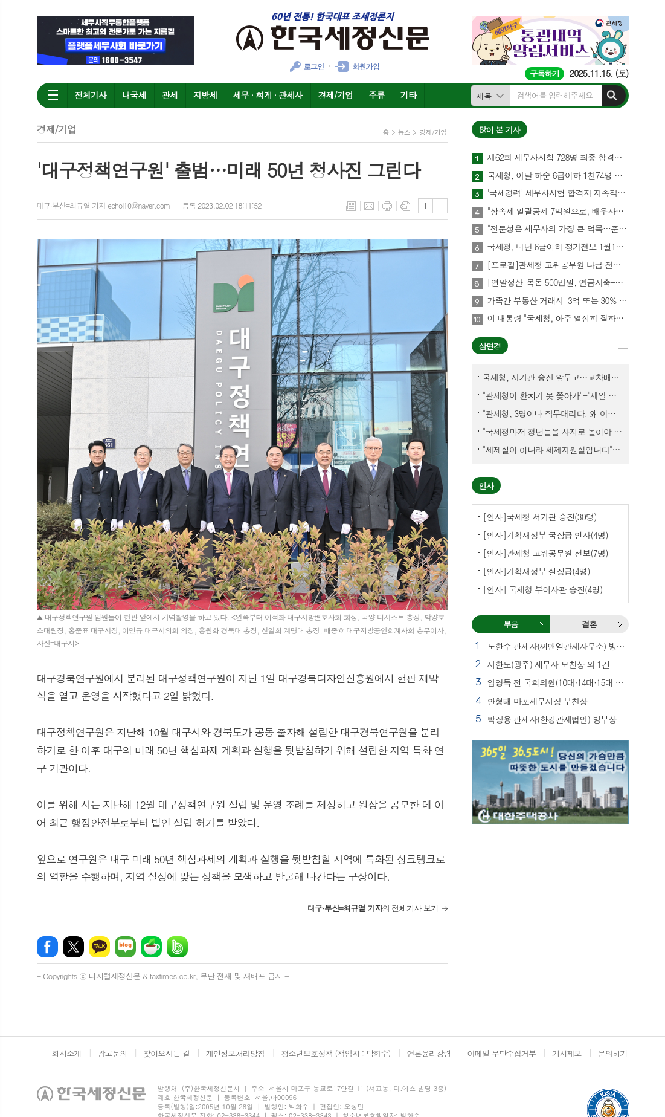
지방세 (205, 95)
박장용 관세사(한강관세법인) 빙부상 (552, 719)
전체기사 (91, 95)
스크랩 (405, 206)
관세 (170, 95)
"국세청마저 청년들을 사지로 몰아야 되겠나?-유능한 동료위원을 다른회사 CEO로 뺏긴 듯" (553, 432)
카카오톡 (99, 946)
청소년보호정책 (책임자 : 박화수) (335, 1053)
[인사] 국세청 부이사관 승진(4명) (543, 589)
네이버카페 (151, 946)
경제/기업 (335, 95)
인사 (486, 485)
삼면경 (490, 346)
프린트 (387, 206)
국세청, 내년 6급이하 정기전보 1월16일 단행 (558, 247)
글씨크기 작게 (440, 205)
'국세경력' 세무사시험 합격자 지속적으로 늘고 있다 (558, 193)
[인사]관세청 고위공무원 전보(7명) (545, 553)
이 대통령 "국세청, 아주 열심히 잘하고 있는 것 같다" (558, 318)
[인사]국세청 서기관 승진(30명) (540, 517)
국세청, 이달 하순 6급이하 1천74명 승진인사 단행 (558, 176)
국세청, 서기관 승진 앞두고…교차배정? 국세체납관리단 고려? (553, 377)
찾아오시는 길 (166, 1053)
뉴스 (404, 132)
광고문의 (112, 1053)
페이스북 (47, 946)
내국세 (134, 95)
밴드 (177, 946)
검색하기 (612, 95)
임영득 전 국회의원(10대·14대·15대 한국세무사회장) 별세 (558, 682)
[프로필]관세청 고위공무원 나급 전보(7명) (558, 265)
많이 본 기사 (499, 129)
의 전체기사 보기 (373, 908)
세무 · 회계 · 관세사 (267, 95)
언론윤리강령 (428, 1053)
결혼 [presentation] (589, 624)
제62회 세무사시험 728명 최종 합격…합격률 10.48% (558, 158)
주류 (376, 95)
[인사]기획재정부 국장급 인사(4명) (545, 535)
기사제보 (567, 1053)
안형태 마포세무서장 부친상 (537, 701)
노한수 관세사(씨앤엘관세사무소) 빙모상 (558, 646)
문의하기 (613, 1053)
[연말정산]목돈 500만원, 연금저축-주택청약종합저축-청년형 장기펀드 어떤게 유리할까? (558, 283)
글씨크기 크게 (425, 205)
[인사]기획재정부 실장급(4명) (536, 571)
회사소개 (67, 1053)
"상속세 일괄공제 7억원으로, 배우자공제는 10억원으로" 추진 (558, 212)
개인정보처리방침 (235, 1053)
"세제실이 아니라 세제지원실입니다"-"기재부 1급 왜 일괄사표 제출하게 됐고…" (553, 450)
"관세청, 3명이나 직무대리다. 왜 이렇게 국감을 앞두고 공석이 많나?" (553, 413)
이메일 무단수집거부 (501, 1053)
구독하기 (544, 73)
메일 (369, 206)
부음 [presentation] (510, 624)
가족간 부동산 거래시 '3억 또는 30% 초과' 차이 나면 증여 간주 (558, 301)
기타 (408, 95)
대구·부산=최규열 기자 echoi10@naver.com (103, 205)
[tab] (511, 624)
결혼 (620, 624)
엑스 (73, 946)
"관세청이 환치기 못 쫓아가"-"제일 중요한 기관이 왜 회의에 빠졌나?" (553, 395)
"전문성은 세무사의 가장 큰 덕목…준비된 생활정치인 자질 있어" (558, 229)
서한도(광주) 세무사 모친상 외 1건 (548, 664)
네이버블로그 (125, 946)
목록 (351, 206)
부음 (541, 624)
